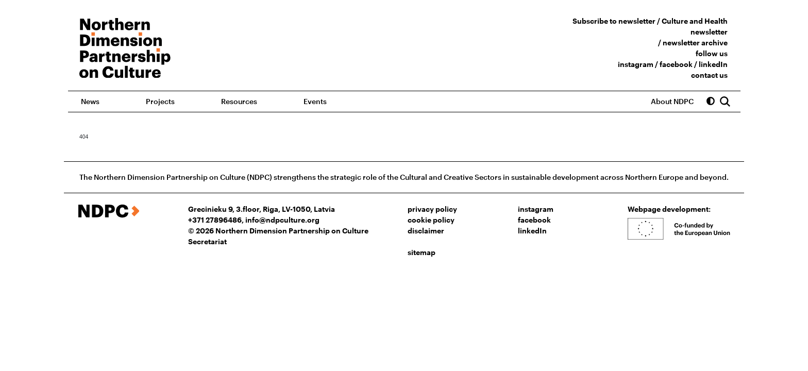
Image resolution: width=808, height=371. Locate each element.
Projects (160, 101)
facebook (676, 64)
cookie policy (431, 219)
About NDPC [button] (672, 101)
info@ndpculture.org (282, 219)
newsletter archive (695, 42)
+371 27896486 (215, 219)
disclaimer (426, 230)
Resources (239, 101)
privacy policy (432, 209)
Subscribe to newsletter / (617, 20)
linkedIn (713, 64)
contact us (709, 75)
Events (315, 101)
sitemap (421, 252)
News (90, 101)
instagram (635, 64)
